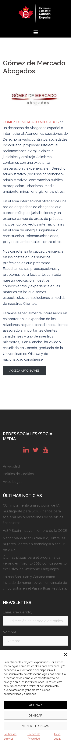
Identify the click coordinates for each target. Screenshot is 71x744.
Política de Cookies (18, 474)
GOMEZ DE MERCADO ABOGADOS (31, 122)
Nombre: (10, 632)
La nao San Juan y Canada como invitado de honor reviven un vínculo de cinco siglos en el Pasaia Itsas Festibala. (35, 582)
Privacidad (11, 466)
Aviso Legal (57, 736)
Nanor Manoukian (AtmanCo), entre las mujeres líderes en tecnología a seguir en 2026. (34, 544)
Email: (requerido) (17, 612)
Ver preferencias (35, 726)
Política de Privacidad (33, 736)
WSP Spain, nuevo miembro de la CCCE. (35, 531)
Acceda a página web (24, 370)
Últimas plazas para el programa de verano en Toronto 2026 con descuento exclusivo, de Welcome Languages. (35, 563)
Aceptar (35, 705)
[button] (65, 654)
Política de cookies (10, 736)
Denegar (35, 715)
